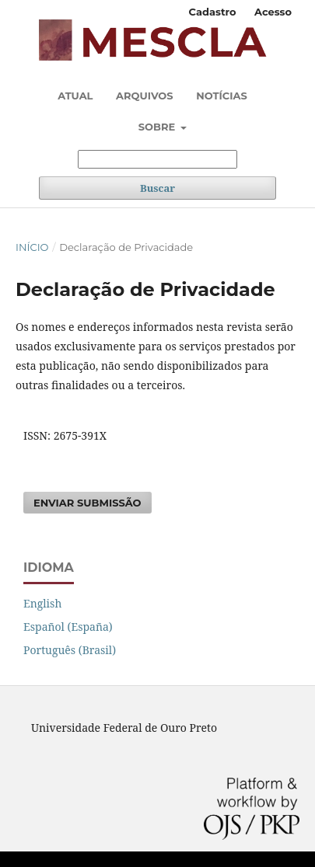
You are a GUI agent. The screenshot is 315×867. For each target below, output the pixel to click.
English (42, 603)
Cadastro (212, 11)
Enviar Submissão (87, 502)
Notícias (221, 95)
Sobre (158, 126)
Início (32, 247)
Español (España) (68, 626)
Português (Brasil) (69, 649)
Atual (75, 95)
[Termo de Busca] (157, 159)
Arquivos (144, 95)
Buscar (157, 188)
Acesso (273, 11)
